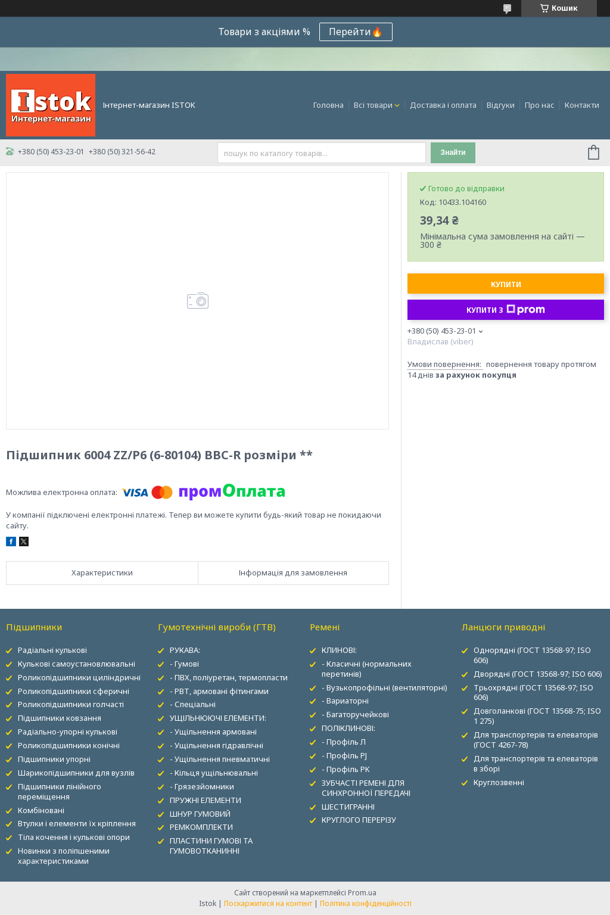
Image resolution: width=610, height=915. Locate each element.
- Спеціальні (193, 704)
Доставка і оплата (443, 104)
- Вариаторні (345, 700)
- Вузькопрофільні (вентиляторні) (384, 687)
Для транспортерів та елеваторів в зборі (536, 763)
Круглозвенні (499, 782)
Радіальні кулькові (52, 650)
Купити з (505, 309)
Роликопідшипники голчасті (71, 704)
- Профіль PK (346, 769)
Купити (506, 284)
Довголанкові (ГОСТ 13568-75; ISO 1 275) (537, 715)
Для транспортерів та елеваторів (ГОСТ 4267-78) (536, 739)
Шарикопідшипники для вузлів (76, 772)
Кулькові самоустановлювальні (76, 663)
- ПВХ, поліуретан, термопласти (229, 677)
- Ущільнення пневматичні (220, 759)
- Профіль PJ (344, 755)
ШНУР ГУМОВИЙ (200, 813)
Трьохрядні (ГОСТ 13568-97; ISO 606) (533, 692)
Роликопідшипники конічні (69, 745)
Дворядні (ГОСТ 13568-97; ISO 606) (538, 673)
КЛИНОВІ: (339, 650)
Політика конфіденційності (366, 903)
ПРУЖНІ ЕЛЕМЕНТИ (205, 800)
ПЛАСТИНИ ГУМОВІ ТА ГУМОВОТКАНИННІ (211, 845)
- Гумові (184, 663)
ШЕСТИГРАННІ (348, 806)
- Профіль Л (344, 741)
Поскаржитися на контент (268, 903)
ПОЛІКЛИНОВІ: (348, 728)
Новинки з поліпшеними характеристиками (64, 855)
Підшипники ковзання (59, 717)
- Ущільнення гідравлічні (216, 745)
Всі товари (373, 104)
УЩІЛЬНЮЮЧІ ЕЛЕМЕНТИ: (218, 717)
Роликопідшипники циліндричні (79, 677)
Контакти (582, 104)
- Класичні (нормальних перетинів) (367, 668)
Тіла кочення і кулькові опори (74, 837)
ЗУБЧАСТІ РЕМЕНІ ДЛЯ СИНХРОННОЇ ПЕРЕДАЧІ (366, 787)
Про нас (540, 104)
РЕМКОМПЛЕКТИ (201, 826)
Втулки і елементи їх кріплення (77, 823)
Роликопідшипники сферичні (73, 691)
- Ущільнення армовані (213, 731)
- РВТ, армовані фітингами (219, 691)
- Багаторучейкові (355, 714)
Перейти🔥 (356, 31)
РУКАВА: (185, 650)
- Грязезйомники (202, 786)
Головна (328, 104)
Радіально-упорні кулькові (67, 731)
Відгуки (501, 104)
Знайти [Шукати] (453, 152)
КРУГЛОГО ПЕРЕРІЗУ (359, 819)
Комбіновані (41, 810)
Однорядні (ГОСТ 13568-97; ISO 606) (532, 655)
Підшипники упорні (54, 759)
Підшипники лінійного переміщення (59, 791)
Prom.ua (362, 893)
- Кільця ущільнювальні (214, 772)
